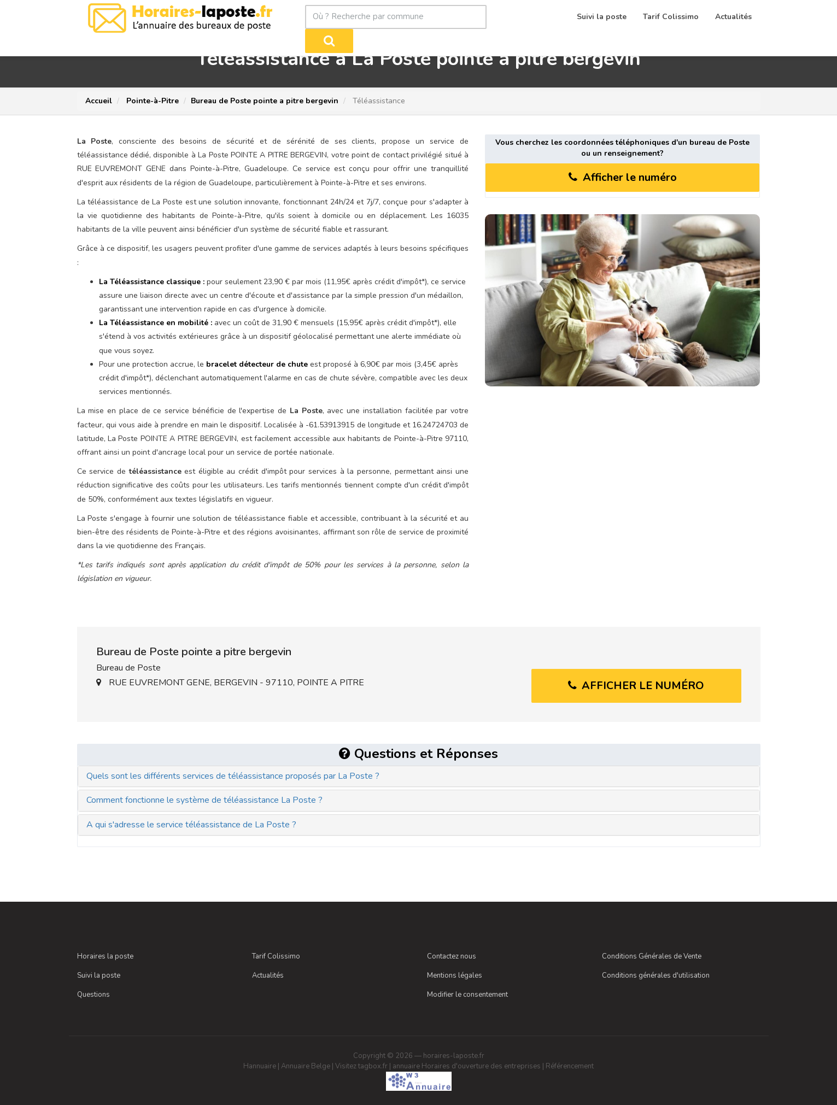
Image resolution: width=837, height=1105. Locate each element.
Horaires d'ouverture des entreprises (481, 1066)
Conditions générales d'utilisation (656, 975)
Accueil (98, 101)
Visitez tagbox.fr (361, 1066)
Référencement (570, 1066)
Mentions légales (454, 975)
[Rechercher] (508, 17)
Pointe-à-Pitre (151, 101)
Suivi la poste (98, 975)
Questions (93, 994)
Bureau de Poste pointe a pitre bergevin (264, 101)
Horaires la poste (105, 956)
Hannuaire (259, 1066)
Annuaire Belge (305, 1066)
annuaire (406, 1066)
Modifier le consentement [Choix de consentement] (467, 994)
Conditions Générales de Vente (651, 956)
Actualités (268, 975)
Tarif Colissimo (276, 956)
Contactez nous (451, 956)
